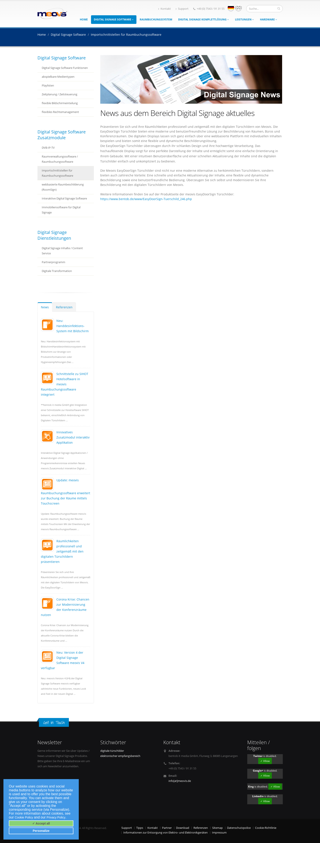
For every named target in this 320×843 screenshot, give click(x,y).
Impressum (219, 832)
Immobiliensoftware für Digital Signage (61, 209)
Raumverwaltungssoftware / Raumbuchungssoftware (60, 159)
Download (182, 828)
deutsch (231, 7)
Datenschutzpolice (239, 828)
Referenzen (64, 307)
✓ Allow (265, 761)
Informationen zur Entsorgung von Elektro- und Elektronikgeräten (165, 832)
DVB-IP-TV (48, 148)
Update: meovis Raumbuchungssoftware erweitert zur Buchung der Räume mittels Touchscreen (65, 491)
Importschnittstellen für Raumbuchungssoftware (57, 173)
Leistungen (244, 19)
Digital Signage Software (114, 19)
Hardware (268, 19)
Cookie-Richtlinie (265, 828)
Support (182, 9)
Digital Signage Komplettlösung (203, 19)
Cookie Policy (24, 817)
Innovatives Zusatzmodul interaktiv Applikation (73, 437)
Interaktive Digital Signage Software (64, 198)
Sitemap (217, 828)
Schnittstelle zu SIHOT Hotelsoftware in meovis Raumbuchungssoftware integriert (64, 384)
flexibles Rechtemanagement (60, 112)
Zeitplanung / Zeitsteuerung (59, 94)
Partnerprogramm (53, 262)
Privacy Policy (56, 817)
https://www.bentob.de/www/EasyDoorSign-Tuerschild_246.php (146, 199)
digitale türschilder (112, 751)
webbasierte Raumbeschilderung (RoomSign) (63, 187)
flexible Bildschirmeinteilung (60, 103)
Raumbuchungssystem (156, 19)
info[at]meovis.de (180, 781)
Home (84, 19)
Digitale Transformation (57, 271)
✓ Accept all (41, 823)
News (45, 307)
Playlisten (48, 85)
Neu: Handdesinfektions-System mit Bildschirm (72, 326)
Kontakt (164, 9)
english (238, 7)
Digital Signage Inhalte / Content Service (62, 250)
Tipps (139, 828)
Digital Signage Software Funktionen (65, 68)
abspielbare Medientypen (58, 77)
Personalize (41, 830)
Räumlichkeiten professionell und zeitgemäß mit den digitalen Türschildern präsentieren (62, 551)
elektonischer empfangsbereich (120, 756)
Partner (167, 828)
